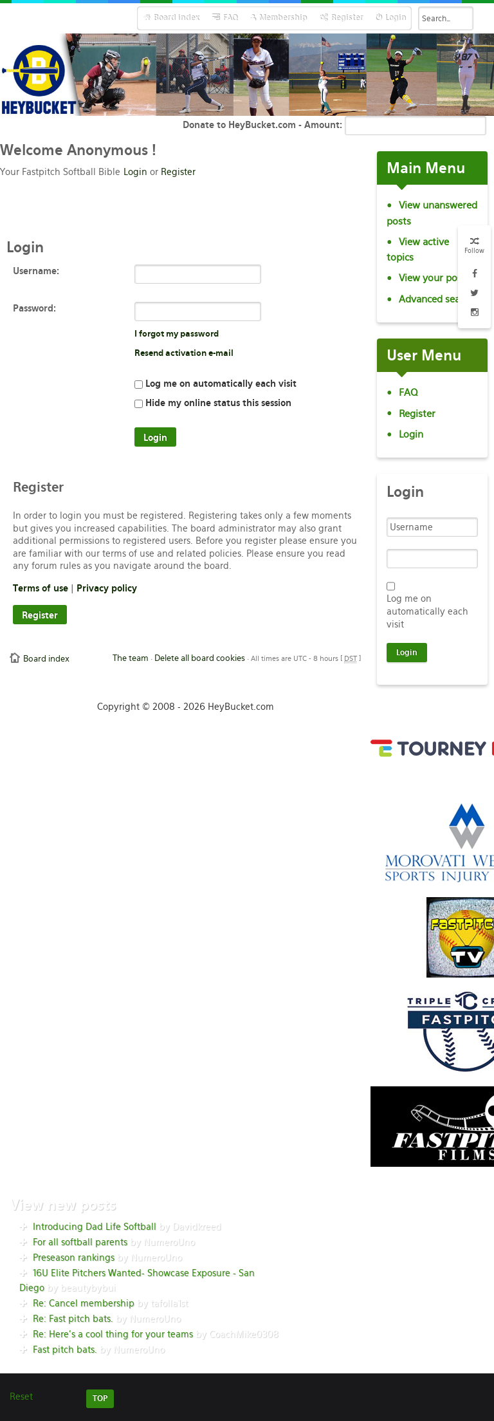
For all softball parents (80, 1242)
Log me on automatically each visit (215, 383)
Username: (36, 271)
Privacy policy (107, 588)
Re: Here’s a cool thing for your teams (113, 1334)
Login (135, 172)
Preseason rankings (73, 1257)
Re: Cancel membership (83, 1303)
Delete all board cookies (199, 658)
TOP (100, 1398)
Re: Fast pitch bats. (73, 1319)
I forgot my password (176, 334)
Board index (46, 659)
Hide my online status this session (212, 403)
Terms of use (40, 588)
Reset (21, 1396)
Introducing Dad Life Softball (94, 1226)
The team (131, 658)
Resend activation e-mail (183, 353)
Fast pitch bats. (65, 1349)
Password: (34, 308)
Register (178, 172)
